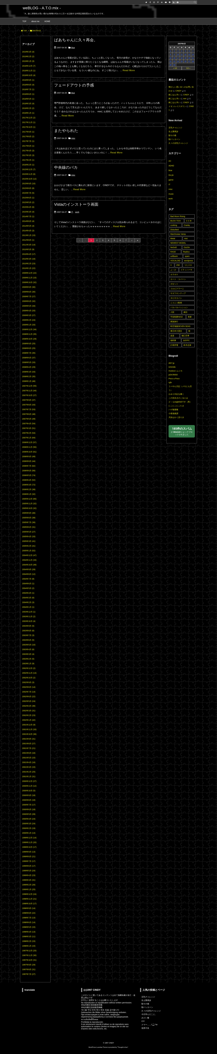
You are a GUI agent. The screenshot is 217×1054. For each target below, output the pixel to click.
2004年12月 (29, 555)
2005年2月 (28, 546)
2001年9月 (28, 739)
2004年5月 (28, 588)
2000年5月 (28, 814)
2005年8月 (28, 518)
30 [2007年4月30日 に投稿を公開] (174, 65)
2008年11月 (29, 334)
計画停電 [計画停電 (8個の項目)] (174, 345)
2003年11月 (28, 616)
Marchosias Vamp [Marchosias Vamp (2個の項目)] (178, 234)
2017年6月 (28, 146)
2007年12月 (29, 386)
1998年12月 (29, 894)
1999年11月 (29, 842)
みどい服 (145, 1018)
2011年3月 (28, 245)
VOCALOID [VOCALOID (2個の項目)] (175, 261)
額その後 (172, 135)
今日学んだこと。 (149, 1014)
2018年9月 (28, 80)
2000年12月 (29, 781)
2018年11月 (28, 70)
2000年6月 (28, 809)
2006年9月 (28, 456)
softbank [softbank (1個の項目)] (174, 256)
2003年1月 (28, 663)
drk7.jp (171, 363)
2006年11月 (29, 447)
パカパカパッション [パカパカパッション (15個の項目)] (179, 307)
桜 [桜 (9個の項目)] (189, 331)
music (171, 194)
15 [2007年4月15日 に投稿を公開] (170, 58)
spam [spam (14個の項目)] (187, 256)
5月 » (188, 68)
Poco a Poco (174, 378)
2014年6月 (28, 221)
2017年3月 (28, 155)
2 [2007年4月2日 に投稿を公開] (174, 51)
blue (73, 48)
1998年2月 (28, 941)
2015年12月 (28, 169)
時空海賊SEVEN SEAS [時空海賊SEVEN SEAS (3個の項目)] (180, 326)
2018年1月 (28, 113)
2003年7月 (28, 635)
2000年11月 (29, 786)
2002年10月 (28, 678)
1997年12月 (29, 950)
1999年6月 (28, 866)
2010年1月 (28, 268)
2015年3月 (28, 212)
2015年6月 (28, 198)
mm (184, 98)
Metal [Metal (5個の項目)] (172, 238)
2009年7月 (28, 296)
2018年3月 (28, 103)
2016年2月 (28, 165)
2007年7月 (28, 409)
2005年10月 (29, 508)
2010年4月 (28, 254)
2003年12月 (28, 612)
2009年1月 (28, 325)
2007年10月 (29, 395)
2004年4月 (28, 593)
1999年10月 (29, 847)
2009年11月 (29, 278)
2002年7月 (28, 692)
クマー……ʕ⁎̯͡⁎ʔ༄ (149, 1025)
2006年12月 (29, 442)
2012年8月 (28, 240)
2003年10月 (28, 621)
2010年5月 (28, 249)
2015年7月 (28, 193)
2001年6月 (28, 753)
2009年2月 (28, 320)
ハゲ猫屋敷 (173, 409)
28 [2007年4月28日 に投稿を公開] (193, 61)
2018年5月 (28, 99)
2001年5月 (28, 758)
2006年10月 (29, 452)
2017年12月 (28, 118)
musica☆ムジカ (175, 371)
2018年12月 (28, 66)
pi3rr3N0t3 (173, 375)
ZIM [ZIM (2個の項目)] (178, 265)
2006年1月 (28, 494)
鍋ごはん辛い (174, 95)
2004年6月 (28, 583)
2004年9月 (28, 569)
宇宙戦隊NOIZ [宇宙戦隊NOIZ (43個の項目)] (176, 317)
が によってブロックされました (181, 431)
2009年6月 (28, 301)
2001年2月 (28, 772)
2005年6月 (28, 527)
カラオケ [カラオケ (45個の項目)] (174, 274)
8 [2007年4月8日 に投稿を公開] (170, 54)
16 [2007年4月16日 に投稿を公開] (174, 58)
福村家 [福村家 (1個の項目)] (173, 340)
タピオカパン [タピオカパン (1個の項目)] (176, 298)
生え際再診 (173, 131)
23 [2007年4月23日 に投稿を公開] (174, 61)
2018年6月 (28, 94)
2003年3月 (28, 654)
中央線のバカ (66, 167)
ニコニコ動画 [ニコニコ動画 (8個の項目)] (176, 303)
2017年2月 (28, 160)
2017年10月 (28, 127)
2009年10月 (29, 282)
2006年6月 (28, 470)
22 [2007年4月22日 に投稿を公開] (170, 61)
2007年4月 (28, 423)
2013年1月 (28, 235)
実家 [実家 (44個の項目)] (190, 317)
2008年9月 (28, 343)
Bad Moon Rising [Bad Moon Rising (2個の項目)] (177, 216)
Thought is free (122, 1047)
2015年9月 (28, 183)
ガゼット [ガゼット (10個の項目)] (174, 284)
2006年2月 (28, 489)
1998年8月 (28, 913)
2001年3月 (28, 767)
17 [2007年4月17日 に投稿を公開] (178, 58)
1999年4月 (28, 875)
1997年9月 (28, 965)
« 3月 (175, 68)
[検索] (195, 2)
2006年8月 (28, 461)
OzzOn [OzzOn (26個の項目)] (187, 247)
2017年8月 (28, 136)
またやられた (66, 130)
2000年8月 (28, 800)
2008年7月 (28, 353)
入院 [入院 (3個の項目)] (172, 312)
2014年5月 (28, 226)
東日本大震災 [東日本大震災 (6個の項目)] (176, 331)
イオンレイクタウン (177, 106)
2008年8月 (28, 348)
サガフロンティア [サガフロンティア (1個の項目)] (178, 293)
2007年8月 (28, 405)
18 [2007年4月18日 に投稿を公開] (182, 58)
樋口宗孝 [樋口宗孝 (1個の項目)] (185, 336)
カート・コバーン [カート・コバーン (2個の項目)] (178, 279)
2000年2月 (28, 828)
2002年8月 (28, 687)
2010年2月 (28, 263)
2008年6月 (28, 358)
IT (72, 212)
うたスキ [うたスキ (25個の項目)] (188, 265)
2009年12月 (29, 273)
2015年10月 (29, 179)
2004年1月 (28, 607)
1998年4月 (28, 932)
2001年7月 (28, 748)
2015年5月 (28, 202)
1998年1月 (28, 946)
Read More (129, 70)
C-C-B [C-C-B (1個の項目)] (188, 221)
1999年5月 (28, 870)
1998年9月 (28, 908)
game (171, 180)
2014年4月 (28, 230)
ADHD (171, 166)
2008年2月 (28, 376)
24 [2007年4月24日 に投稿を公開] (178, 61)
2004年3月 (28, 598)
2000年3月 (28, 823)
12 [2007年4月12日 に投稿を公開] (185, 54)
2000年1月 (28, 833)
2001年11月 (29, 729)
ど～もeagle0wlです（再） (180, 402)
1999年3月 (28, 880)
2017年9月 (28, 132)
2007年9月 (28, 400)
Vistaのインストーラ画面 (76, 204)
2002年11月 (29, 673)
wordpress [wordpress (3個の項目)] (188, 261)
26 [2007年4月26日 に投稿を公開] (185, 61)
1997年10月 (29, 960)
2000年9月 (28, 795)
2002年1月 (28, 720)
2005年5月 (28, 532)
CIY (143, 1021)
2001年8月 (28, 743)
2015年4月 (28, 207)
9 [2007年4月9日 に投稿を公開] (174, 54)
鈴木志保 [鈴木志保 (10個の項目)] (187, 345)
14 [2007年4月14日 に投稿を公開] (193, 54)
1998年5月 (28, 927)
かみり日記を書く (176, 394)
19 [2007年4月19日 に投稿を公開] (185, 58)
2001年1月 (28, 776)
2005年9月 (28, 513)
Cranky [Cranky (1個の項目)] (187, 225)
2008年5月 (28, 362)
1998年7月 (28, 918)
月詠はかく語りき (176, 417)
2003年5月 (28, 645)
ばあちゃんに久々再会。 (76, 40)
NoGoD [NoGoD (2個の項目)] (173, 247)
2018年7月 (28, 89)
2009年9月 (28, 287)
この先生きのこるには (178, 398)
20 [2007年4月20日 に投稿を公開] (189, 58)
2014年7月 (28, 216)
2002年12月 (28, 668)
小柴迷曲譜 (173, 413)
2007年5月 (28, 419)
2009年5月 (28, 306)
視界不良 (145, 1028)
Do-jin (171, 175)
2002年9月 (28, 682)
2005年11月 (29, 503)
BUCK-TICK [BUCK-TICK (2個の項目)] (175, 221)
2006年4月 (28, 480)
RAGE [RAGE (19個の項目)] (173, 252)
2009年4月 (28, 310)
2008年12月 (29, 329)
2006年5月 (28, 475)
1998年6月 (28, 922)
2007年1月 (28, 438)
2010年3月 (28, 259)
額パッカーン (174, 139)
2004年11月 (29, 560)
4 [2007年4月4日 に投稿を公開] (181, 51)
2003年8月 (28, 630)
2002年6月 (28, 696)
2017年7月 (28, 141)
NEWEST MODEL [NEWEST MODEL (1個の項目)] (178, 243)
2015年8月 (28, 188)
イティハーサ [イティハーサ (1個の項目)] (186, 270)
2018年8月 (28, 85)
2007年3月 (28, 428)
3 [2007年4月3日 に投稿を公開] (178, 51)
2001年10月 (29, 734)
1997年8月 (28, 969)
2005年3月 (28, 541)
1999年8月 (28, 856)
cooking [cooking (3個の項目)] (173, 225)
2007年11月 (29, 390)
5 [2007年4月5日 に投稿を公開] (185, 51)
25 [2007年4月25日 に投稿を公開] (182, 61)
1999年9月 (28, 852)
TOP (25, 31)
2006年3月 (28, 485)
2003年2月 (28, 659)
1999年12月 (29, 838)
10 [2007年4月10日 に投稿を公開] (178, 54)
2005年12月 (29, 499)
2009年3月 (28, 315)
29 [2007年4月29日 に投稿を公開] (170, 65)
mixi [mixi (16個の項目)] (186, 238)
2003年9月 (28, 626)
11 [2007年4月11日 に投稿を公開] (182, 54)
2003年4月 (28, 649)
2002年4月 (28, 706)
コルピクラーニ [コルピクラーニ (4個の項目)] (177, 288)
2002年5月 (28, 701)
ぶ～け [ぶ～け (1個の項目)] (173, 270)
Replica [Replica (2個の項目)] (186, 252)
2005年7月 (28, 522)
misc (73, 138)
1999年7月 (28, 861)
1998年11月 (29, 899)
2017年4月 (28, 150)
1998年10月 (29, 903)
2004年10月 (29, 565)
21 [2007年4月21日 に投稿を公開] (193, 58)
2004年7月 (28, 579)
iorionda (172, 367)
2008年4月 (28, 367)
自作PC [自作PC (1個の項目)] (186, 340)
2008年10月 (29, 339)
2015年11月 (28, 174)
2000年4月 (28, 819)
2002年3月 (28, 710)
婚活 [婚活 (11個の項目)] (185, 312)
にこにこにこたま (176, 406)
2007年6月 (28, 414)
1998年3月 (28, 936)
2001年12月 (28, 725)
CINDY (178, 91)
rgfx (170, 382)
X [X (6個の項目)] (171, 265)
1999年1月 (28, 889)
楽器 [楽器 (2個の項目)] (172, 336)
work (77, 212)
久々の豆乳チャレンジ (178, 143)
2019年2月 (28, 56)
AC (170, 161)
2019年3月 (28, 52)
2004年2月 (28, 602)
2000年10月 (28, 790)
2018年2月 (28, 108)
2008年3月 (28, 372)
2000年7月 (28, 805)
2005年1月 (28, 550)
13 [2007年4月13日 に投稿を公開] (189, 54)
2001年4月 (28, 762)
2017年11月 (28, 122)
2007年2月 (28, 433)
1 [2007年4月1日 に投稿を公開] (170, 51)
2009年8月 (28, 292)
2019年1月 (28, 61)
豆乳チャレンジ (175, 128)
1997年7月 (28, 974)
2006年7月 (28, 466)
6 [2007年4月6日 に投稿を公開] (189, 51)
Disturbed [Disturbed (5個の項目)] (174, 230)
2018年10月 (28, 75)
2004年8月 (28, 574)
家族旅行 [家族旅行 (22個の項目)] (174, 321)
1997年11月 (29, 955)
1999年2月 (28, 885)
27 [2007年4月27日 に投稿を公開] (189, 61)
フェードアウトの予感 (74, 85)
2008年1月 (28, 381)
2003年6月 (28, 640)
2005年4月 (28, 536)
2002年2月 (28, 715)
